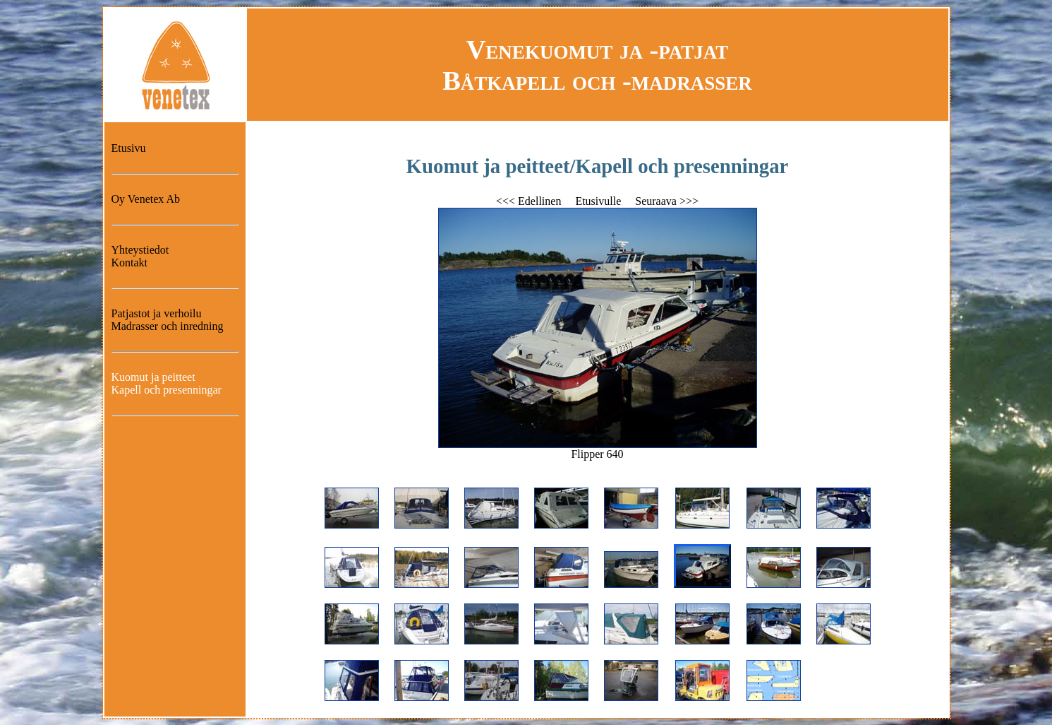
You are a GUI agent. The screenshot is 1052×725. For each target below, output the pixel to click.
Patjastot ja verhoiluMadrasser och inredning (167, 319)
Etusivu (128, 148)
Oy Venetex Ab (145, 199)
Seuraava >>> (667, 201)
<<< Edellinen (528, 201)
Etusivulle (598, 201)
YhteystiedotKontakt (140, 256)
